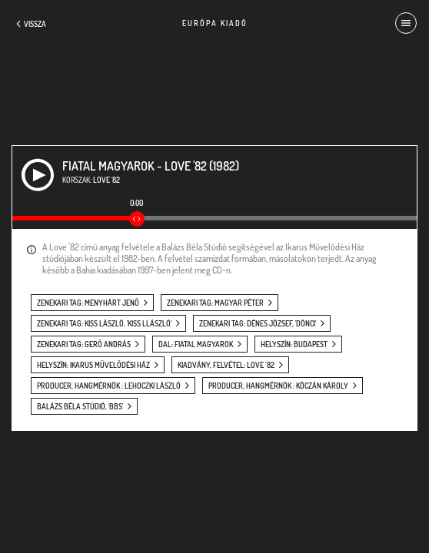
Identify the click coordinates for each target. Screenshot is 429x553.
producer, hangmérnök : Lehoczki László (109, 385)
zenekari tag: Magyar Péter (215, 302)
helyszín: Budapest (294, 344)
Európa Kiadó (215, 23)
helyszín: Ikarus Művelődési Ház (93, 364)
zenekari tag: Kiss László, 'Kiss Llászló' (104, 323)
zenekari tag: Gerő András (84, 344)
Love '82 (106, 179)
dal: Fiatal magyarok (195, 344)
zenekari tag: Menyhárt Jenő (88, 302)
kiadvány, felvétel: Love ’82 (226, 364)
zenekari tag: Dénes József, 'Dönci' (257, 323)
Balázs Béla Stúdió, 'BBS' (80, 406)
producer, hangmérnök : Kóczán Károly (278, 385)
